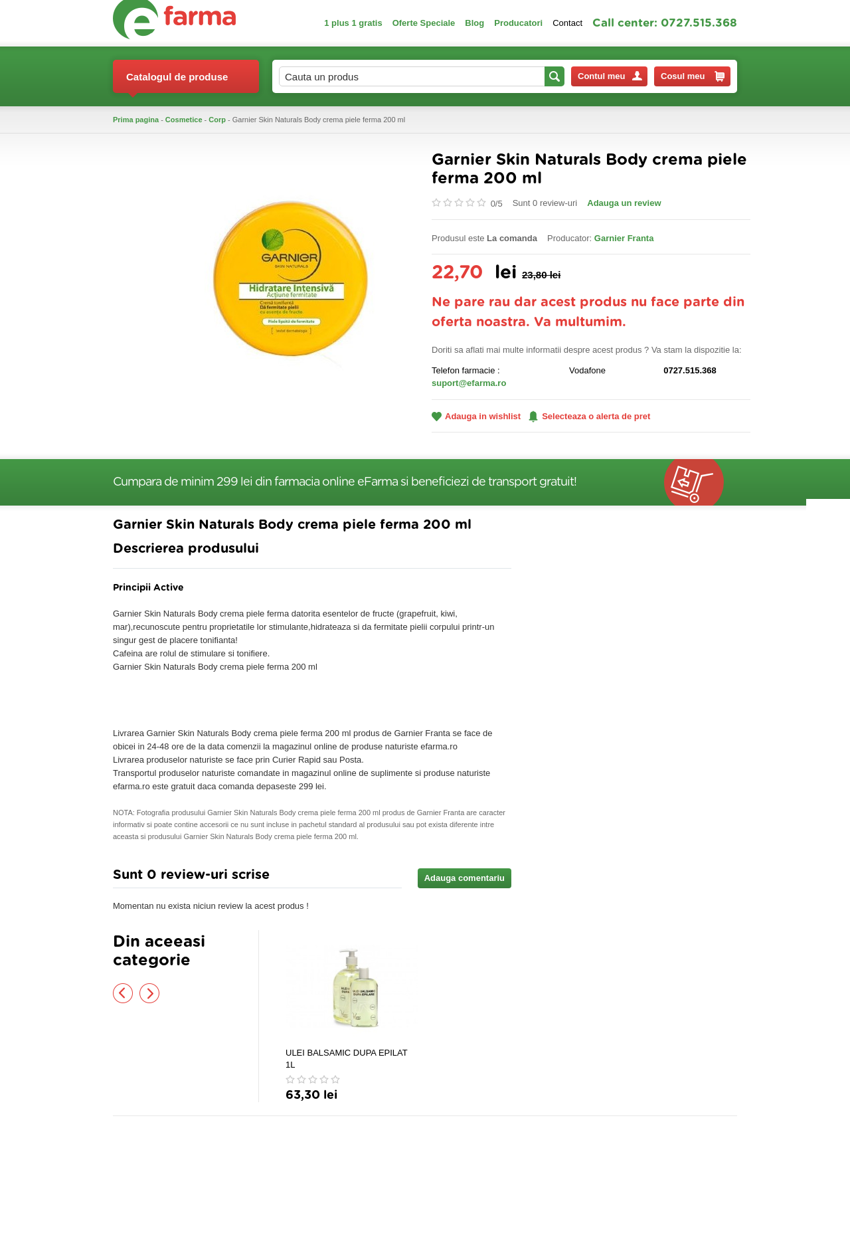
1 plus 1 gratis (353, 23)
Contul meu (610, 76)
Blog (474, 23)
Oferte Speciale (424, 23)
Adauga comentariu (464, 878)
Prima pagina (136, 120)
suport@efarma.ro (469, 383)
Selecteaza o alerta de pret (589, 417)
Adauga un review (624, 203)
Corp (217, 120)
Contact (567, 23)
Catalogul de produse (177, 82)
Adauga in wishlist (476, 416)
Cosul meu (692, 76)
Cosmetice (184, 120)
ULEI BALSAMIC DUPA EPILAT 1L (347, 1059)
